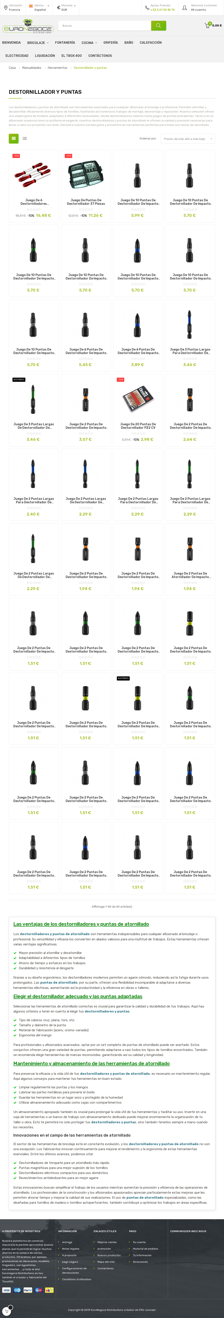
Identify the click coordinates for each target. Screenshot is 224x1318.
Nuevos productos (109, 1255)
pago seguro (70, 1261)
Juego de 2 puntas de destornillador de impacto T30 (190, 873)
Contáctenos (106, 1268)
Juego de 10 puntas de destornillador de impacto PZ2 (33, 276)
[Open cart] (6, 1311)
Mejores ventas (107, 1242)
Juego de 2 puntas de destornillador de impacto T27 (33, 873)
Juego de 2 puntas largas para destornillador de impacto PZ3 (138, 500)
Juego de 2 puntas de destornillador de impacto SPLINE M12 (86, 426)
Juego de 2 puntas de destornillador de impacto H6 (190, 649)
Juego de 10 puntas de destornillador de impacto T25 (190, 276)
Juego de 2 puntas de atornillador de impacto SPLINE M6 (190, 575)
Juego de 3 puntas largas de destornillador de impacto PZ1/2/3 (34, 426)
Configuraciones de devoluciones (74, 1270)
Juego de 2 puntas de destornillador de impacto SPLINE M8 (138, 575)
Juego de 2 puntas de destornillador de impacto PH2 (190, 799)
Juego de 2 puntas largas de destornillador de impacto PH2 (86, 500)
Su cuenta (139, 1242)
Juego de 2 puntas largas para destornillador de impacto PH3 (34, 500)
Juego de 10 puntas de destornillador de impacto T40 (138, 202)
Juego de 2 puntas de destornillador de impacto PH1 (138, 799)
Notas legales (70, 1248)
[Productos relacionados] (66, 7)
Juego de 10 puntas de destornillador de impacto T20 (33, 351)
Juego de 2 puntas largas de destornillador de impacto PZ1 (34, 575)
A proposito (69, 1255)
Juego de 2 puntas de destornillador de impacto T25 (138, 873)
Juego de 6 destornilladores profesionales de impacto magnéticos (34, 202)
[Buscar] (158, 26)
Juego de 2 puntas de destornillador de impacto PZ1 (86, 649)
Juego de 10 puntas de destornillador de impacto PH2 (138, 276)
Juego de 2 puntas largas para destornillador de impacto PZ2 (190, 500)
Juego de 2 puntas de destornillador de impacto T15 (33, 724)
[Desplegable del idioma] (39, 7)
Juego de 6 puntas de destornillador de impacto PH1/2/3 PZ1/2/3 (138, 351)
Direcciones (140, 1261)
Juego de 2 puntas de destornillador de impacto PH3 (86, 873)
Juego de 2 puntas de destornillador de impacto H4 (138, 724)
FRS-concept (147, 1309)
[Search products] (112, 26)
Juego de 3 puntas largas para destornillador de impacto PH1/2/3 (190, 351)
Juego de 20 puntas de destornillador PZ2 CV (138, 426)
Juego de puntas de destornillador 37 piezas (86, 202)
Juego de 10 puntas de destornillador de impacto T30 (86, 276)
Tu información (142, 1255)
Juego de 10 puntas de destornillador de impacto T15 (190, 202)
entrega (67, 1242)
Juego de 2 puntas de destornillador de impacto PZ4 (33, 799)
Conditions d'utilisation (76, 1279)
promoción (104, 1248)
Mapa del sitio (106, 1261)
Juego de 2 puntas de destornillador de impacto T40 (86, 799)
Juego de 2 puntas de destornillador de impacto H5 (86, 724)
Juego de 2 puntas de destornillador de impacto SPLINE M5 (86, 575)
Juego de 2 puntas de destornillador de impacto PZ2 (138, 649)
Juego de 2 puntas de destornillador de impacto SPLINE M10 (190, 426)
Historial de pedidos (145, 1248)
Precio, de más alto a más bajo (189, 139)
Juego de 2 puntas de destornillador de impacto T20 (33, 649)
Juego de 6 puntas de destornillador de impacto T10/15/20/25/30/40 (86, 351)
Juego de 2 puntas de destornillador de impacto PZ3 (190, 724)
